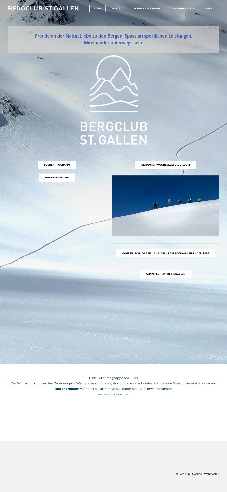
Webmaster (211, 474)
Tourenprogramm (147, 8)
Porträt (117, 8)
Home (97, 8)
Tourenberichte (182, 8)
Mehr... (209, 8)
